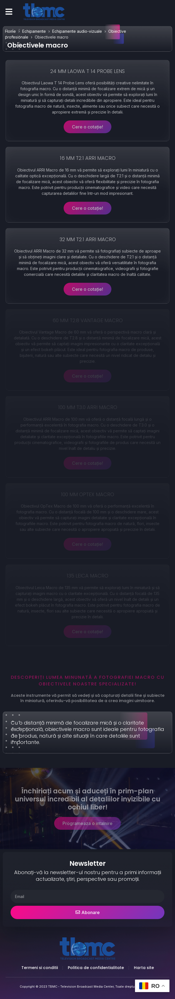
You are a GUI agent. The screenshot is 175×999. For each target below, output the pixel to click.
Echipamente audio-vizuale (77, 31)
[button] (9, 11)
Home (10, 31)
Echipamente (34, 31)
